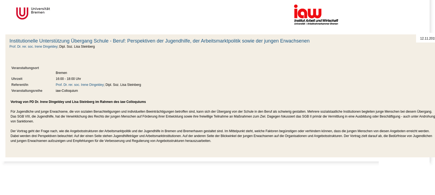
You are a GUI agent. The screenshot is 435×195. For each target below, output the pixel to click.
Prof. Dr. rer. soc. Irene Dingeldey (33, 46)
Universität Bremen (51, 13)
